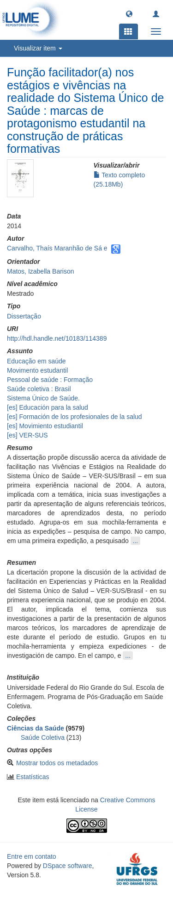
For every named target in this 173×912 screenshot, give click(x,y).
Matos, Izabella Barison (40, 271)
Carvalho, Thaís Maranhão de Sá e (57, 248)
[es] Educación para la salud (47, 407)
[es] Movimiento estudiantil (45, 426)
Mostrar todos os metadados (57, 763)
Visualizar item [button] (38, 48)
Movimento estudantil (37, 370)
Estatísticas (32, 777)
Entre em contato (31, 856)
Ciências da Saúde (35, 728)
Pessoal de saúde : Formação (50, 379)
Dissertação (24, 316)
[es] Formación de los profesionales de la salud (74, 416)
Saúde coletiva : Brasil (39, 389)
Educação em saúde (36, 361)
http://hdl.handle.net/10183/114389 (57, 338)
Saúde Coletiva (43, 737)
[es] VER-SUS (27, 435)
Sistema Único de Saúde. (43, 398)
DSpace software (67, 865)
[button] (129, 13)
